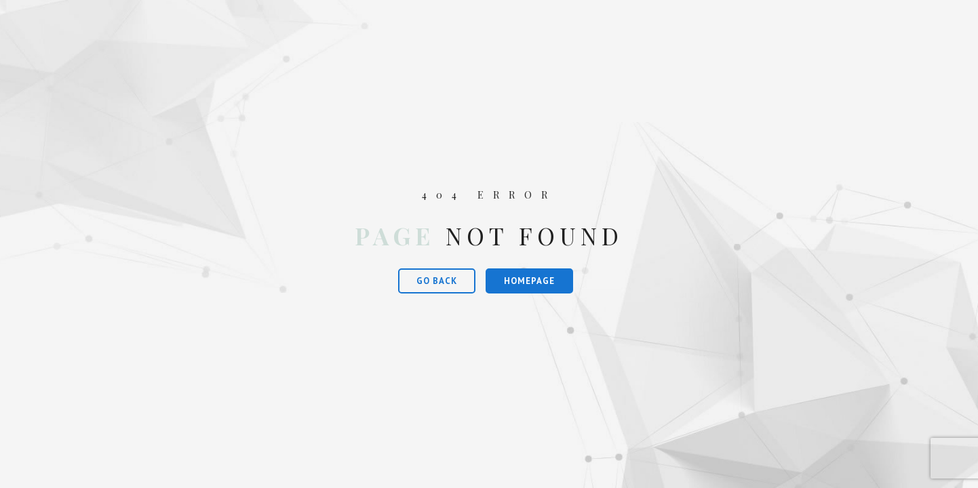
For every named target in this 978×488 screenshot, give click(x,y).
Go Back (436, 281)
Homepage (529, 281)
